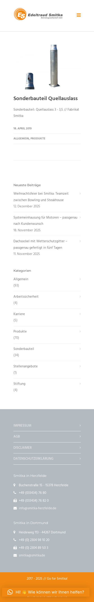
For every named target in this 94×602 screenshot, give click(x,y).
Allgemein (21, 138)
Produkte (38, 138)
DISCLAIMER (22, 447)
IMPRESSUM (22, 425)
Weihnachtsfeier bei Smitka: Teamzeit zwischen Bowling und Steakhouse (41, 197)
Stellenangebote (25, 366)
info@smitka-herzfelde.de (37, 508)
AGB (16, 436)
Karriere (19, 314)
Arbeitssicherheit (26, 296)
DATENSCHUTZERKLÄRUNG (33, 458)
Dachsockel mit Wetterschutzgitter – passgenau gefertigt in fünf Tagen (40, 244)
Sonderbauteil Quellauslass (45, 99)
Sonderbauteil (23, 349)
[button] (46, 592)
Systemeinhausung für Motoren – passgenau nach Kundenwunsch (45, 221)
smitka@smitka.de (32, 555)
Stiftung (19, 384)
